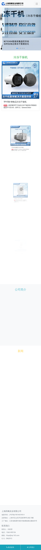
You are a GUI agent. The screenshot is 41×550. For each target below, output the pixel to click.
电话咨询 (10, 547)
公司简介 (31, 547)
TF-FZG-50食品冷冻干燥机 (15, 102)
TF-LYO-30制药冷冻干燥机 (18, 143)
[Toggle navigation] (36, 4)
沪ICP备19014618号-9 (16, 515)
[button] (18, 48)
